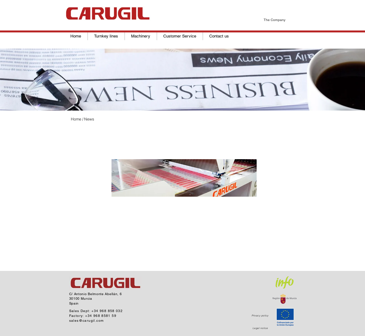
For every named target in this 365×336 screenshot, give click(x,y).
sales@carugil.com (86, 320)
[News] (204, 3)
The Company (274, 20)
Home (76, 119)
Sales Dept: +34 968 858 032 (96, 311)
